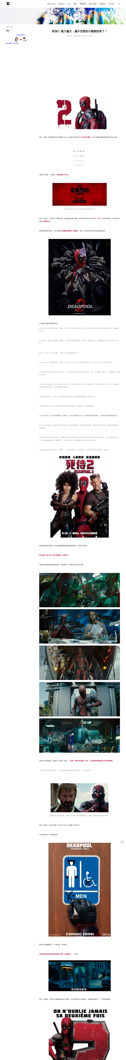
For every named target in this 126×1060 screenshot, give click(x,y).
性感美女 (103, 4)
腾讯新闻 (83, 4)
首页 (7, 27)
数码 (75, 4)
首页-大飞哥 (51, 4)
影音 (69, 4)
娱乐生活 (61, 4)
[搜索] (119, 4)
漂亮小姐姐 (93, 4)
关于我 (111, 4)
